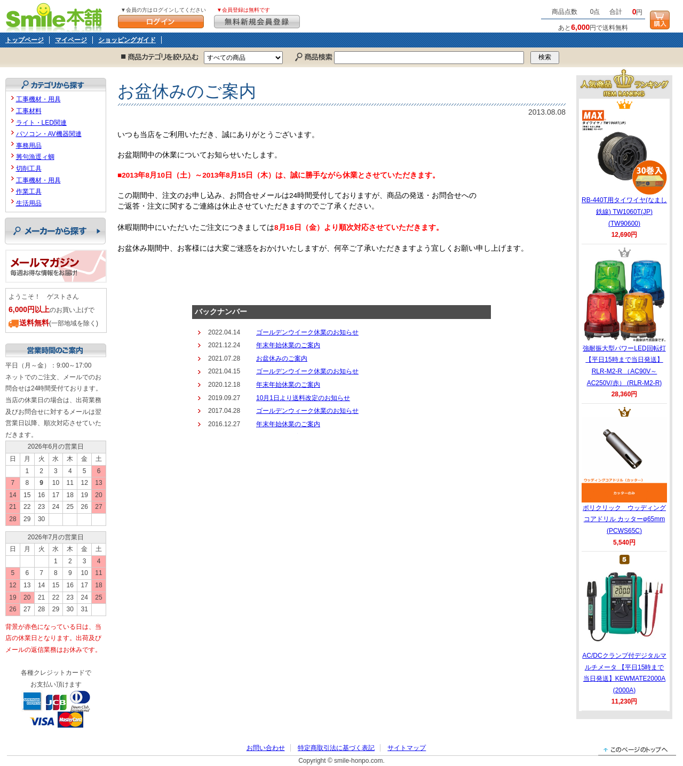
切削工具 (29, 168)
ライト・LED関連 (41, 122)
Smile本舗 (56, 16)
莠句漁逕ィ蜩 (35, 157)
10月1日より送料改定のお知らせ (303, 398)
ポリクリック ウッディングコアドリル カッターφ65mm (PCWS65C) (624, 475)
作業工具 (29, 191)
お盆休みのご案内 (281, 358)
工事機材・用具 (38, 99)
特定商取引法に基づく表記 (336, 748)
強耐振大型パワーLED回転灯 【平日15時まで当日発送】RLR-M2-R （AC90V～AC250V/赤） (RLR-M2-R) (624, 322)
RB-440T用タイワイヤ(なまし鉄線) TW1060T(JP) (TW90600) (624, 168)
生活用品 (29, 203)
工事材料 (29, 111)
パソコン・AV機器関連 (49, 134)
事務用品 (29, 145)
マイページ (71, 40)
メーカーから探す (55, 231)
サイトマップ (406, 748)
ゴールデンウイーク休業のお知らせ (307, 332)
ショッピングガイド (127, 40)
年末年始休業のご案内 (288, 345)
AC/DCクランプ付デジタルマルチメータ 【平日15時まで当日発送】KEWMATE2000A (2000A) (624, 629)
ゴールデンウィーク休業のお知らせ (307, 410)
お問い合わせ (266, 748)
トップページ (24, 40)
